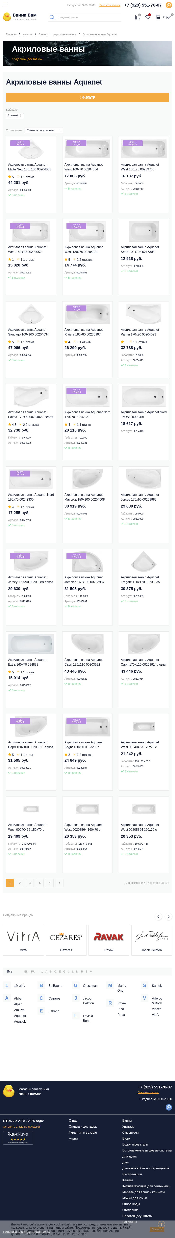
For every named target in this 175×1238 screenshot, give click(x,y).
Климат (127, 1180)
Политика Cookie (74, 1234)
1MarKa (19, 985)
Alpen (18, 1004)
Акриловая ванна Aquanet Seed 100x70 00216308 (140, 249)
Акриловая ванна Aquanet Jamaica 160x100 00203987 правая (84, 580)
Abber (18, 998)
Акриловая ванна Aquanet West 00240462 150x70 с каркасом (27, 827)
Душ (125, 1162)
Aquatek (20, 1021)
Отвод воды (131, 1204)
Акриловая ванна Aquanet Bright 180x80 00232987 (83, 745)
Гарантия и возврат (83, 1132)
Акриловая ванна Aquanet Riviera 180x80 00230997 (83, 332)
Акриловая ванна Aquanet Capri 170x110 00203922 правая (83, 662)
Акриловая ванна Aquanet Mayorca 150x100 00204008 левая (84, 497)
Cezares (66, 950)
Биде (126, 1138)
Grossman (90, 985)
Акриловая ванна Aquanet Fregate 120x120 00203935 (140, 580)
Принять (157, 1229)
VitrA (23, 950)
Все (9, 971)
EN (26, 971)
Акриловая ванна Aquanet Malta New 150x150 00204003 (29, 167)
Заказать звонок (109, 5)
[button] (158, 916)
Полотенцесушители (137, 1216)
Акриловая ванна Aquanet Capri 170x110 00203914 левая (143, 662)
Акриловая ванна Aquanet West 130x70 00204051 (83, 249)
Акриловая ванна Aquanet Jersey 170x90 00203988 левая (30, 580)
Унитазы (128, 1126)
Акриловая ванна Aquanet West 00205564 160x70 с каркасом (83, 827)
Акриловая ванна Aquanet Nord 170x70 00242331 (87, 414)
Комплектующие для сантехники (146, 1186)
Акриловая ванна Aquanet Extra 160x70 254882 (27, 662)
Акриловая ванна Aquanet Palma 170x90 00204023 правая (140, 332)
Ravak (108, 950)
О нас (73, 1120)
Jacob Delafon (151, 950)
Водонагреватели (135, 1144)
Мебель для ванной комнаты (143, 1192)
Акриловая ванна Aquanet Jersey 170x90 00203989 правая (140, 497)
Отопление (130, 1210)
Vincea (157, 1009)
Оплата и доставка (83, 1126)
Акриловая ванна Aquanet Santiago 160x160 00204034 (28, 332)
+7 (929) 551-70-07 (143, 5)
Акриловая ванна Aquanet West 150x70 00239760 (140, 167)
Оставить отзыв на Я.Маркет (21, 1126)
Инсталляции (132, 1174)
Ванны (127, 1120)
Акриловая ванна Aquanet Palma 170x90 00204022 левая (30, 414)
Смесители (130, 1132)
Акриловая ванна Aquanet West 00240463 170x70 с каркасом (140, 745)
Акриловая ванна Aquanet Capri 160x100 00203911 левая (30, 745)
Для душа (129, 1156)
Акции (73, 1138)
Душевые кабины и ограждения (145, 1168)
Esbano (54, 1011)
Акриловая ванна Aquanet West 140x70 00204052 (27, 249)
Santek (157, 985)
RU (33, 971)
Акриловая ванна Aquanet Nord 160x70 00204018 (144, 414)
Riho (120, 1009)
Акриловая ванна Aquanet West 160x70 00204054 (83, 167)
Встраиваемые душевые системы (147, 1150)
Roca (121, 1014)
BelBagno (55, 985)
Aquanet (20, 1015)
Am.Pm (19, 1010)
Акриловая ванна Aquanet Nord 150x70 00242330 (31, 497)
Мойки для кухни (134, 1198)
